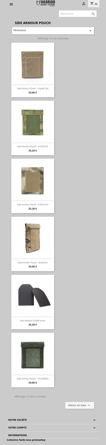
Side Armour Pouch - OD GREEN (32, 378)
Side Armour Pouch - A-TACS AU (32, 204)
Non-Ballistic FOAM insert (32, 320)
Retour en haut (79, 405)
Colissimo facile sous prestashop (26, 439)
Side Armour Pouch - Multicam (33, 262)
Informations (17, 435)
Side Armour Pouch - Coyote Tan (32, 88)
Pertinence (53, 31)
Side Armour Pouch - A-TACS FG (32, 146)
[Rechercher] (78, 13)
